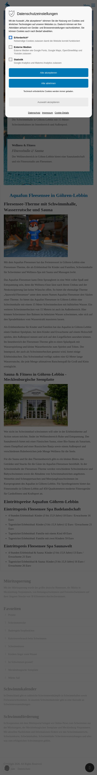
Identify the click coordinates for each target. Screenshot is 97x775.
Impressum (47, 113)
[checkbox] (10, 37)
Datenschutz (34, 113)
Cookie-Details (62, 113)
